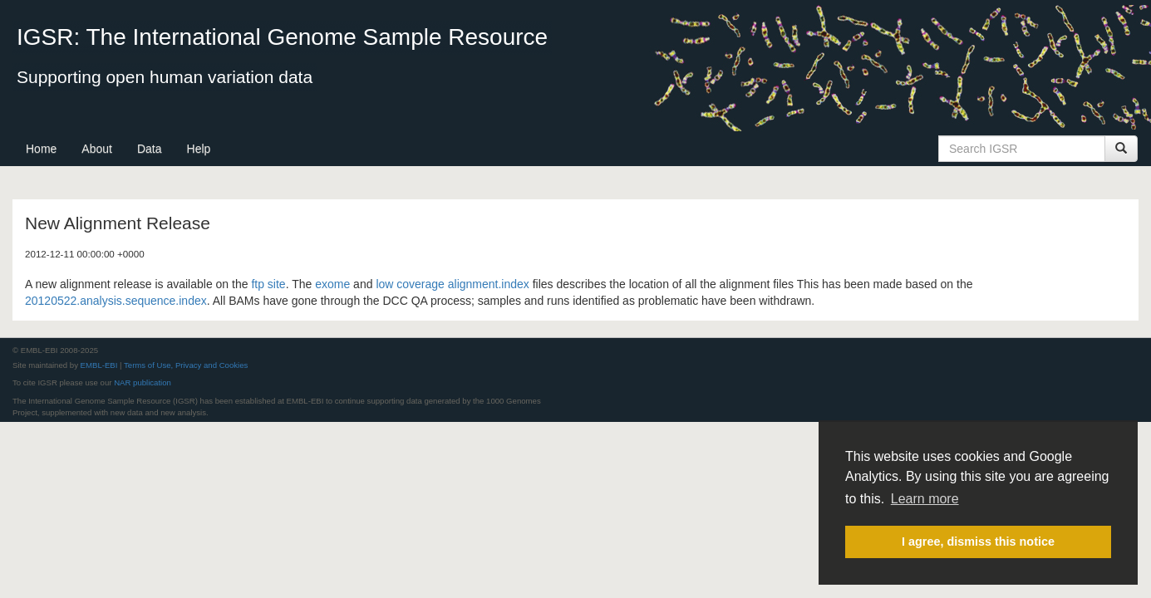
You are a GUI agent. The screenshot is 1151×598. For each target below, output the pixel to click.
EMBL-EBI (99, 365)
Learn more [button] (925, 499)
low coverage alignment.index (452, 284)
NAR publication (142, 382)
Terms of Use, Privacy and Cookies (186, 365)
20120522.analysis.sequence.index (116, 300)
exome (332, 284)
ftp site (268, 284)
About (96, 148)
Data (149, 148)
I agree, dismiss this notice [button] (978, 541)
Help (199, 148)
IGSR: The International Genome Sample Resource (282, 37)
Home (41, 148)
